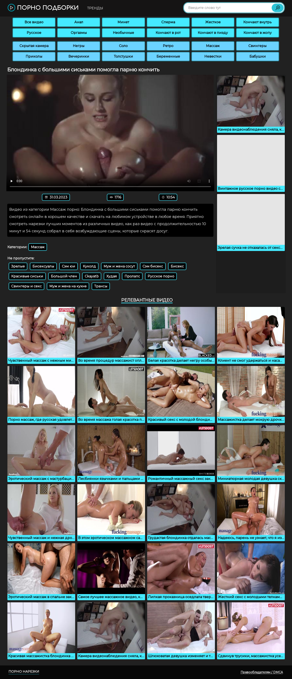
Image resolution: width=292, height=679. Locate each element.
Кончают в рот (168, 33)
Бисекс (177, 266)
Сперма (168, 22)
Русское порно (161, 276)
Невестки (212, 56)
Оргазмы (79, 33)
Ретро (168, 46)
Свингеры (257, 46)
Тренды (95, 8)
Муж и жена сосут (119, 266)
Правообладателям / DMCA (262, 672)
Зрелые (18, 266)
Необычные (123, 33)
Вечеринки (78, 56)
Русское (34, 33)
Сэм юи (68, 266)
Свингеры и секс (26, 286)
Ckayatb (92, 276)
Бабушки (257, 56)
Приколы (34, 56)
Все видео (34, 22)
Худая (111, 276)
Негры (78, 46)
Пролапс (132, 276)
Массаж (213, 46)
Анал (78, 22)
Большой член (64, 276)
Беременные (168, 56)
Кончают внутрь (257, 22)
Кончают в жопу (258, 33)
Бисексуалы (43, 266)
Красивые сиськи (27, 276)
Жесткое (213, 22)
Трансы (100, 286)
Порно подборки (43, 8)
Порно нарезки (23, 671)
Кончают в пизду (213, 33)
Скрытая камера (33, 46)
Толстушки (123, 56)
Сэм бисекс (153, 266)
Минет (123, 22)
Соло (123, 46)
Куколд (89, 266)
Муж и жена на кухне (68, 286)
